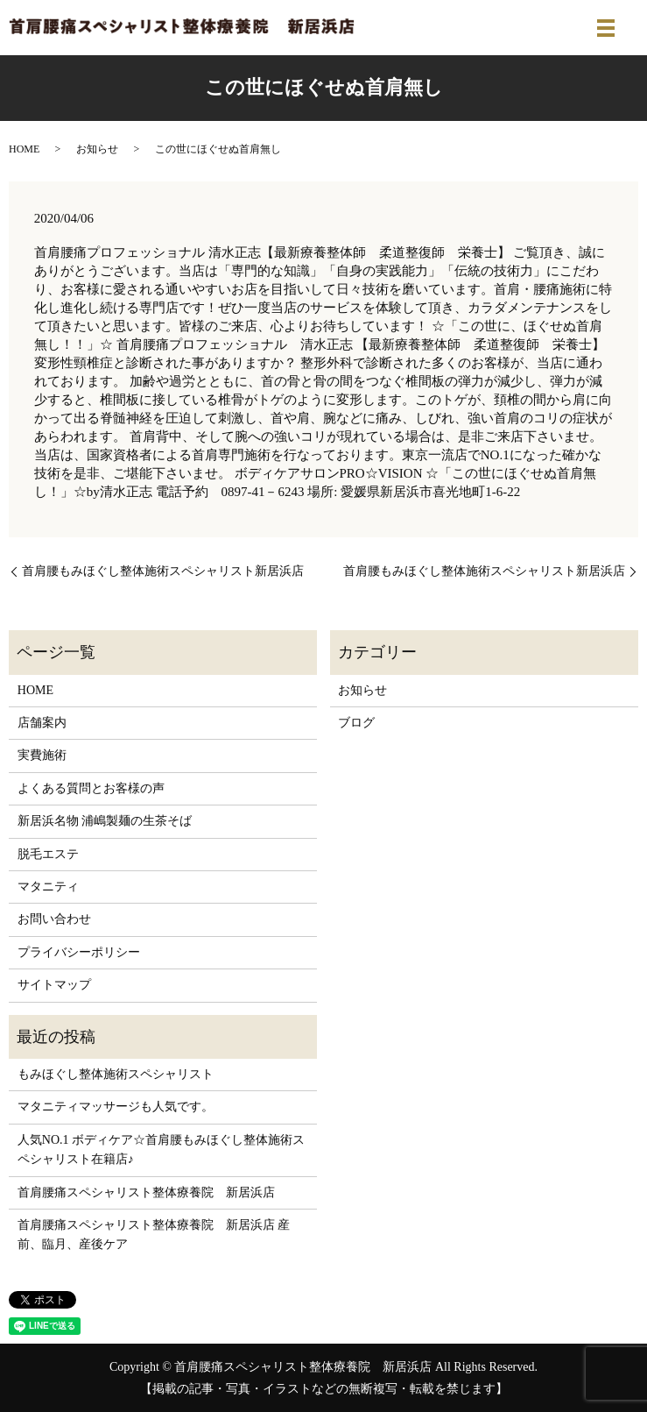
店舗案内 (42, 722)
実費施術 (42, 755)
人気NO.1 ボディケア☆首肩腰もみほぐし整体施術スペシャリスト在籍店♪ (161, 1149)
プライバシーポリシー (79, 952)
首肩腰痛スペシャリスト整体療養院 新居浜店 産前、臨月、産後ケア (154, 1234)
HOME (24, 149)
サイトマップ (54, 984)
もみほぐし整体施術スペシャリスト (116, 1074)
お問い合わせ (54, 919)
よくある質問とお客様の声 (91, 788)
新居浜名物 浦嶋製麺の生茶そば (105, 820)
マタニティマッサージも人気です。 (116, 1106)
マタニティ (48, 886)
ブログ (356, 722)
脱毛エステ (48, 854)
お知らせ (97, 149)
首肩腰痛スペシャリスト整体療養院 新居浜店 (146, 1192)
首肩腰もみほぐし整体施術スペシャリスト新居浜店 (163, 571)
